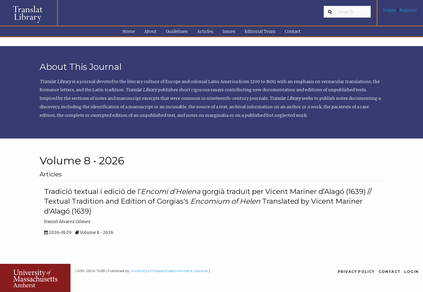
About (150, 31)
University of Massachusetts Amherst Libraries (169, 271)
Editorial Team (260, 31)
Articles (205, 31)
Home (128, 31)
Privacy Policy (356, 271)
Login (390, 10)
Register (408, 10)
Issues (229, 31)
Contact (293, 31)
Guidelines (177, 31)
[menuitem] (400, 12)
